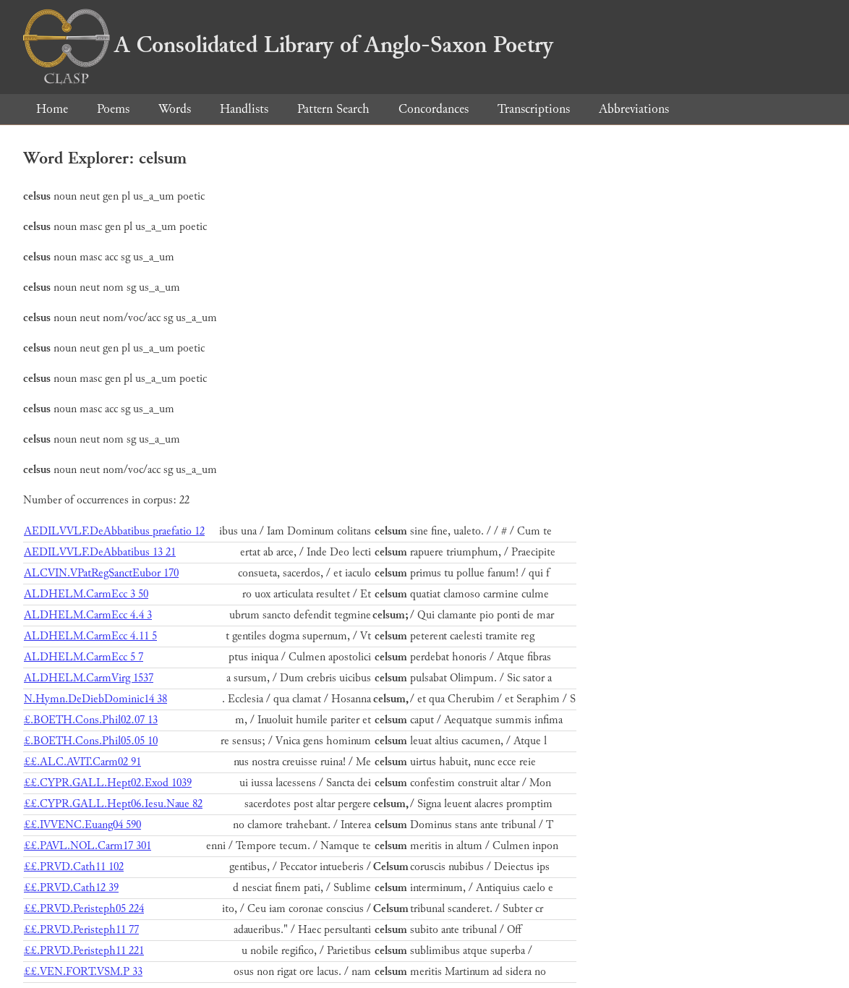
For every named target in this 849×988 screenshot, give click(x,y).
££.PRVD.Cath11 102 (74, 867)
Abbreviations (634, 109)
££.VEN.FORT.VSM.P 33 (83, 971)
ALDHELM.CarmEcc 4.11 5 (90, 636)
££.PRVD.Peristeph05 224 (84, 908)
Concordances (433, 109)
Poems (113, 109)
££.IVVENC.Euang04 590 (82, 825)
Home (52, 109)
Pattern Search (333, 109)
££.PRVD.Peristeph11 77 (81, 929)
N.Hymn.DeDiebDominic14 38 (95, 699)
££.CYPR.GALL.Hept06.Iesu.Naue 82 (113, 804)
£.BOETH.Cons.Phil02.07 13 (91, 720)
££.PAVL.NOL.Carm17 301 (87, 846)
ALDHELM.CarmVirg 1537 (88, 678)
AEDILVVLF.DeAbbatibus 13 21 (100, 552)
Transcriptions (534, 109)
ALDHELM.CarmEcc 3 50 (86, 594)
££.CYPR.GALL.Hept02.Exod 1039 (108, 783)
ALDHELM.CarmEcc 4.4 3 (88, 615)
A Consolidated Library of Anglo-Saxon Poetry (288, 44)
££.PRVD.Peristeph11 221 (84, 950)
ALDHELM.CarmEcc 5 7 (83, 657)
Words (174, 109)
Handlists (244, 109)
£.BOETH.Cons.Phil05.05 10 (91, 741)
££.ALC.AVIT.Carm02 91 (82, 762)
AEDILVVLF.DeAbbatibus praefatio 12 (114, 531)
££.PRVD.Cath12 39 (71, 888)
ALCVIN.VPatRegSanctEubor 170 (101, 573)
